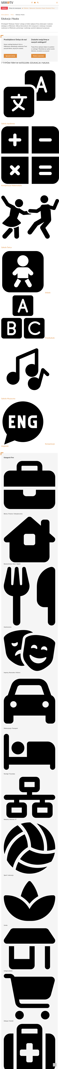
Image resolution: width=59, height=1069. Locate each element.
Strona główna (5, 14)
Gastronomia (7, 627)
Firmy (12, 14)
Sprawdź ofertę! (10, 56)
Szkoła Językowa (8, 123)
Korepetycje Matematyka (11, 185)
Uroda (5, 925)
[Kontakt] (34, 2)
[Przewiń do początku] (54, 1064)
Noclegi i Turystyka (9, 774)
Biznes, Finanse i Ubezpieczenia (13, 513)
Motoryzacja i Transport (11, 728)
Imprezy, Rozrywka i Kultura (12, 672)
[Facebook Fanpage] (32, 2)
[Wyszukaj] (37, 2)
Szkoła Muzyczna (8, 398)
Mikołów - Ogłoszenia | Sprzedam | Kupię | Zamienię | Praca (39, 8)
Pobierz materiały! (38, 56)
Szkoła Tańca (6, 247)
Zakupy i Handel (8, 1021)
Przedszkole (50, 338)
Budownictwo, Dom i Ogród (12, 564)
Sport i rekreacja (8, 875)
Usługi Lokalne (8, 971)
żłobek (47, 292)
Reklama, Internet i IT (10, 819)
